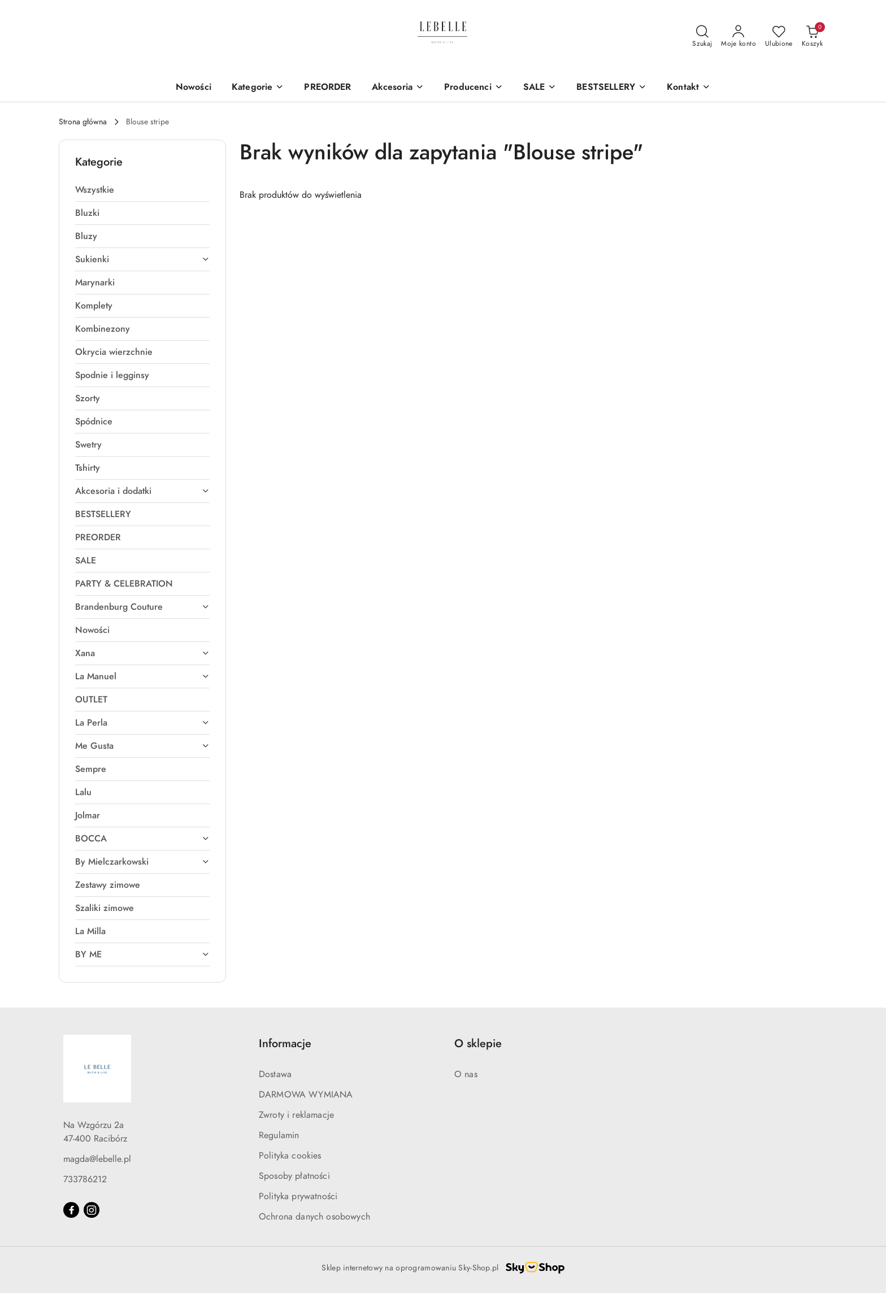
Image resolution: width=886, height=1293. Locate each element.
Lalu (83, 792)
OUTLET (91, 699)
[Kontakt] (688, 87)
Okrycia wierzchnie (114, 352)
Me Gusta (142, 746)
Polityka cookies (290, 1155)
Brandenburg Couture (142, 607)
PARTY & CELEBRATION (124, 584)
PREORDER (98, 537)
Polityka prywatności (298, 1196)
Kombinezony (102, 329)
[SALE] (540, 87)
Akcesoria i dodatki (142, 491)
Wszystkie (94, 190)
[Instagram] (91, 1210)
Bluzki (87, 213)
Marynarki (95, 282)
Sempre (90, 769)
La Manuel (142, 676)
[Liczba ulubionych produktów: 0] (779, 36)
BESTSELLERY (103, 514)
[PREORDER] (327, 87)
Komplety (93, 306)
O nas (465, 1074)
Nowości (92, 630)
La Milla (90, 931)
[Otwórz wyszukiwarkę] (702, 36)
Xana (142, 653)
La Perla (142, 723)
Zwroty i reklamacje (296, 1115)
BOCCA (142, 838)
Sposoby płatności (294, 1176)
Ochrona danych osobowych (314, 1216)
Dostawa (275, 1074)
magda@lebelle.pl (97, 1159)
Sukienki (142, 259)
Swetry (88, 445)
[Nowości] (193, 87)
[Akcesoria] (397, 87)
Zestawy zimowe (107, 885)
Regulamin (279, 1135)
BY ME (142, 954)
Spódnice (93, 421)
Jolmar (87, 815)
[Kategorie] (257, 87)
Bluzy (86, 236)
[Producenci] (473, 87)
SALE (85, 560)
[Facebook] (71, 1210)
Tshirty (87, 468)
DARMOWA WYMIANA (306, 1094)
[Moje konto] (738, 36)
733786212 (85, 1179)
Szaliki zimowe (104, 908)
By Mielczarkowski (142, 862)
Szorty (87, 398)
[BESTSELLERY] (611, 87)
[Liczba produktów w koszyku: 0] (812, 36)
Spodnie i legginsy (112, 375)
